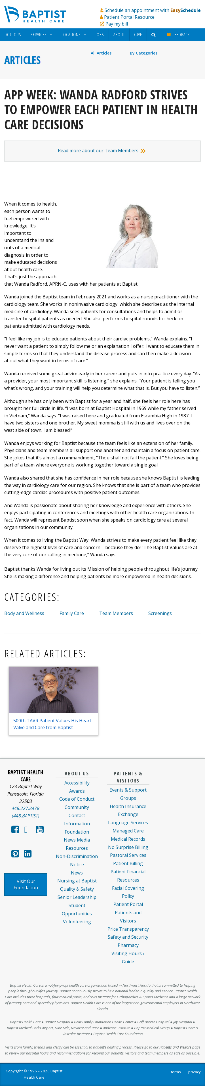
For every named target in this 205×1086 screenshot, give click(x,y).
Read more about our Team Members (102, 150)
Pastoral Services (128, 855)
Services (39, 34)
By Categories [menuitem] (143, 53)
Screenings (160, 613)
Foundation (77, 832)
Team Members (116, 613)
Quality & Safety (77, 889)
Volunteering (77, 921)
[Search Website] (154, 34)
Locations (71, 34)
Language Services (128, 822)
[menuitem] (13, 34)
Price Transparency (128, 929)
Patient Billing (128, 863)
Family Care (72, 613)
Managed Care (128, 831)
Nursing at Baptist (77, 881)
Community (77, 807)
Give (138, 35)
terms (176, 1071)
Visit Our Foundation (26, 884)
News (77, 873)
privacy (194, 1071)
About (119, 35)
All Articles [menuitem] (101, 53)
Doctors (13, 34)
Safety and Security (128, 937)
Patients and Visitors (175, 1047)
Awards (77, 791)
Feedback (178, 35)
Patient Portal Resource (129, 17)
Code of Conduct (76, 799)
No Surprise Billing (128, 847)
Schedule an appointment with (153, 10)
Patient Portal (128, 904)
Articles (22, 60)
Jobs (100, 35)
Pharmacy (128, 945)
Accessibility (77, 783)
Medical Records (128, 839)
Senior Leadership (77, 897)
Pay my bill (116, 24)
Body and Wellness (24, 613)
